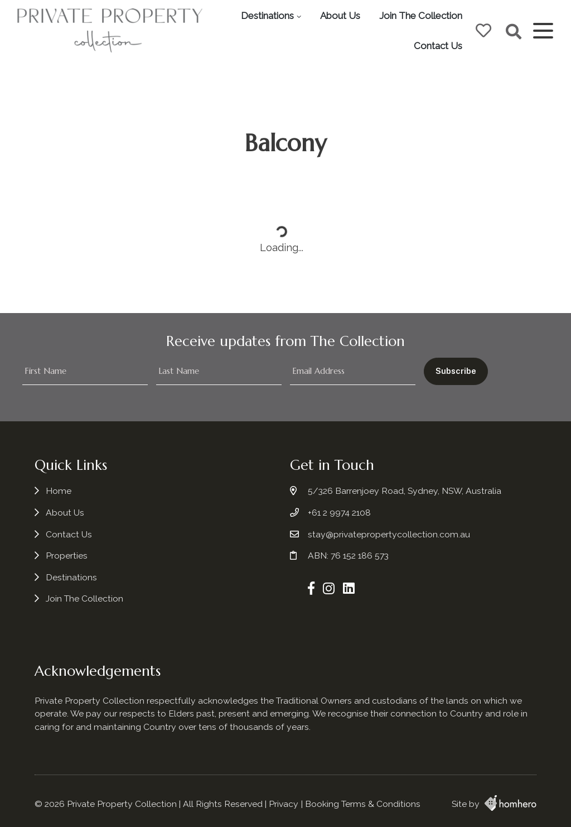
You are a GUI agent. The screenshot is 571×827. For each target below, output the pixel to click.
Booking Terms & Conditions (362, 804)
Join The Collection (420, 15)
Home (58, 490)
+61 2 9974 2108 (339, 512)
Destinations (267, 15)
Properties (67, 555)
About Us (340, 15)
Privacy (283, 804)
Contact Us (438, 45)
